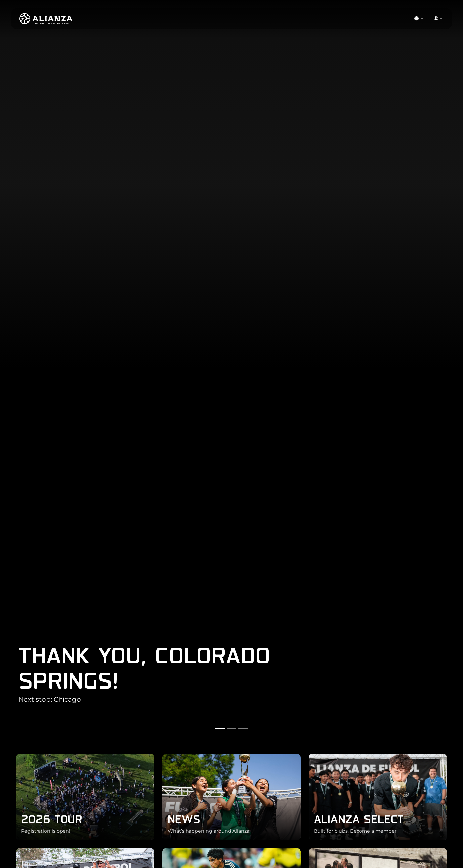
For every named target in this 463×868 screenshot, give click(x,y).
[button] (418, 19)
